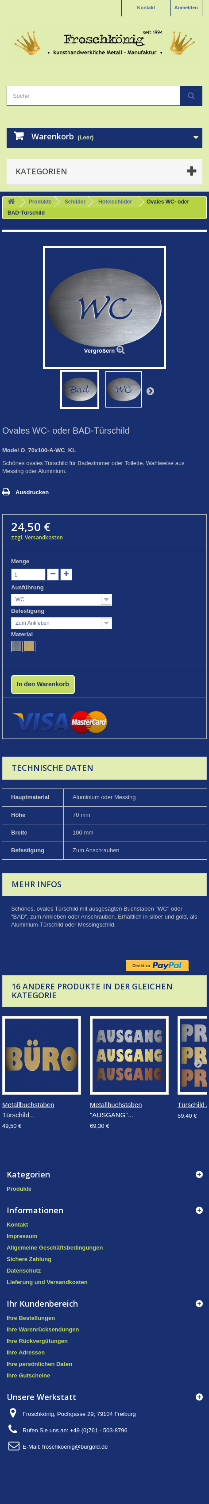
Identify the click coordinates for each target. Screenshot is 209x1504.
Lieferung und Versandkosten (47, 1282)
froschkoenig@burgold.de (75, 1446)
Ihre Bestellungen (31, 1318)
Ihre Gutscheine (28, 1375)
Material (23, 634)
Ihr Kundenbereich (42, 1303)
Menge (20, 561)
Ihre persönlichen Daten (39, 1364)
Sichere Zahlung (29, 1259)
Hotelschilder (115, 202)
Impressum (22, 1236)
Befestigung (28, 611)
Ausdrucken (32, 492)
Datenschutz (24, 1270)
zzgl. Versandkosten (37, 537)
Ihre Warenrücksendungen (43, 1329)
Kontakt (146, 7)
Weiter (150, 390)
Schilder (75, 202)
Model (10, 450)
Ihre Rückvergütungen (37, 1341)
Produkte (40, 202)
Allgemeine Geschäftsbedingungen (55, 1247)
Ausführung (28, 587)
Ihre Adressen (26, 1352)
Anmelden (186, 7)
